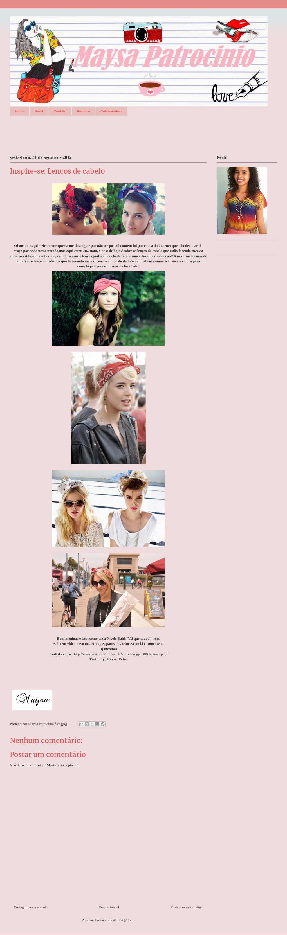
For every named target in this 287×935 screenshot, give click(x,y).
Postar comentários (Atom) (115, 920)
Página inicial (109, 907)
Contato (59, 111)
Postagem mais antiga (187, 907)
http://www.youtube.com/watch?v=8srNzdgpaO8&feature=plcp (120, 654)
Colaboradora (111, 111)
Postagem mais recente (31, 907)
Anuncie (83, 111)
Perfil (39, 111)
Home (19, 111)
